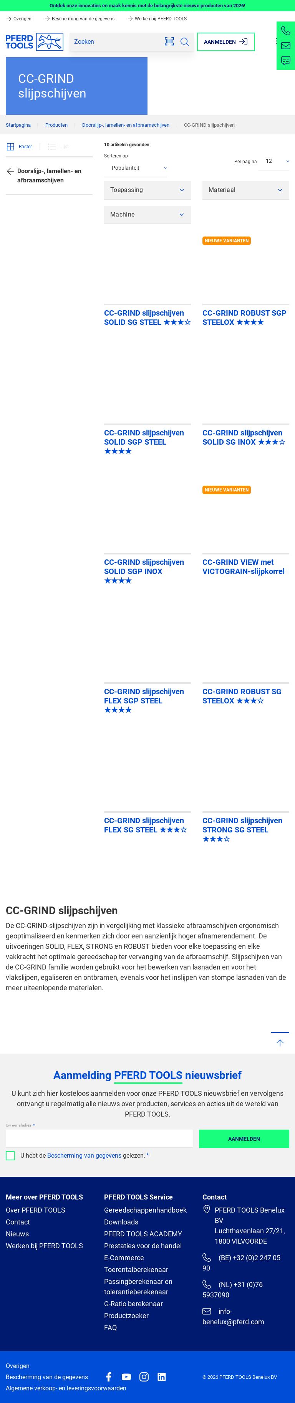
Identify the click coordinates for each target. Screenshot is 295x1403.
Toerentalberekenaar (136, 1270)
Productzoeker (126, 1316)
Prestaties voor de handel (143, 1246)
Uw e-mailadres (19, 1125)
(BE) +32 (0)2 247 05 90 (241, 1262)
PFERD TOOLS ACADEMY (143, 1234)
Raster (19, 146)
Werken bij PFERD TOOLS (157, 19)
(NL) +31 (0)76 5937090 (232, 1289)
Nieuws (17, 1234)
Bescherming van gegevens (84, 1155)
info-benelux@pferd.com (233, 1316)
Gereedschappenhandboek (145, 1210)
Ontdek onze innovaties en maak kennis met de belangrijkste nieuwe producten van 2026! (147, 5)
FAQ (110, 1328)
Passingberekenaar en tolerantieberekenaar (138, 1286)
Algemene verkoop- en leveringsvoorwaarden (66, 1388)
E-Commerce (124, 1258)
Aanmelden (244, 1139)
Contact (18, 1222)
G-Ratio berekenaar (133, 1304)
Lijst (58, 146)
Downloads (121, 1222)
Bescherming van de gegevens (80, 19)
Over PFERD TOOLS (35, 1210)
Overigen (19, 19)
